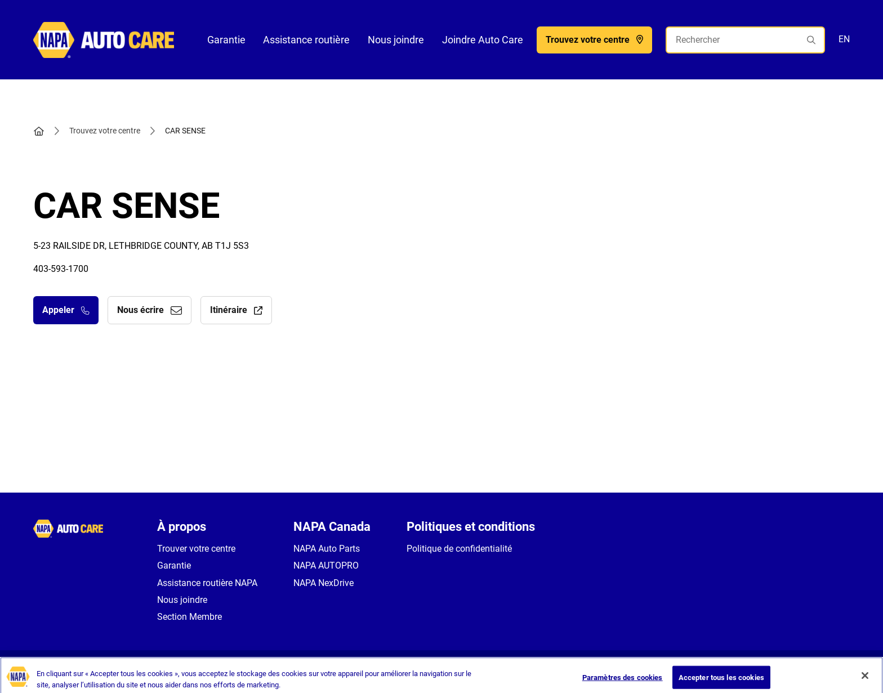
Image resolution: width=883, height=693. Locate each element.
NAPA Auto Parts (326, 548)
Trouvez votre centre (104, 130)
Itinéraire (236, 310)
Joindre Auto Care (482, 40)
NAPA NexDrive (323, 583)
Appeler (66, 310)
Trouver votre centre (196, 548)
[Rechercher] (745, 39)
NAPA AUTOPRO (326, 565)
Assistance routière (306, 40)
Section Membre (189, 616)
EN (844, 39)
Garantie (226, 40)
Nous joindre (396, 40)
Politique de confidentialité (459, 548)
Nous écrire (149, 310)
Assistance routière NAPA (207, 583)
